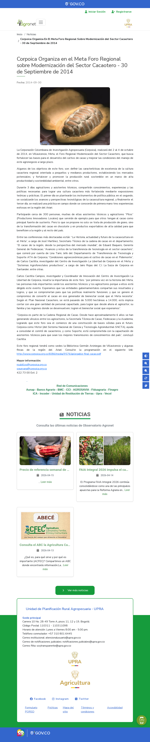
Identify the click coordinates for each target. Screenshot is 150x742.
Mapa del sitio (68, 714)
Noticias (31, 34)
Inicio (19, 34)
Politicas (53, 711)
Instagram (62, 703)
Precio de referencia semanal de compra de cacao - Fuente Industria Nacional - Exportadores (45, 470)
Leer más (46, 482)
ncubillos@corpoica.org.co (32, 364)
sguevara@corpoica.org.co (32, 368)
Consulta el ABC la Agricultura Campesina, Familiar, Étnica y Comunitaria (45, 545)
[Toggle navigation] (41, 22)
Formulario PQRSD (31, 714)
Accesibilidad (115, 711)
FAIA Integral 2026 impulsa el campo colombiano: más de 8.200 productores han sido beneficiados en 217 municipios (104, 470)
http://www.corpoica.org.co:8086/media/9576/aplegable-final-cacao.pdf (59, 354)
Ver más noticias (78, 592)
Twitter (84, 703)
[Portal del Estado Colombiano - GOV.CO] (75, 4)
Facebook (40, 703)
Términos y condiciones (87, 714)
